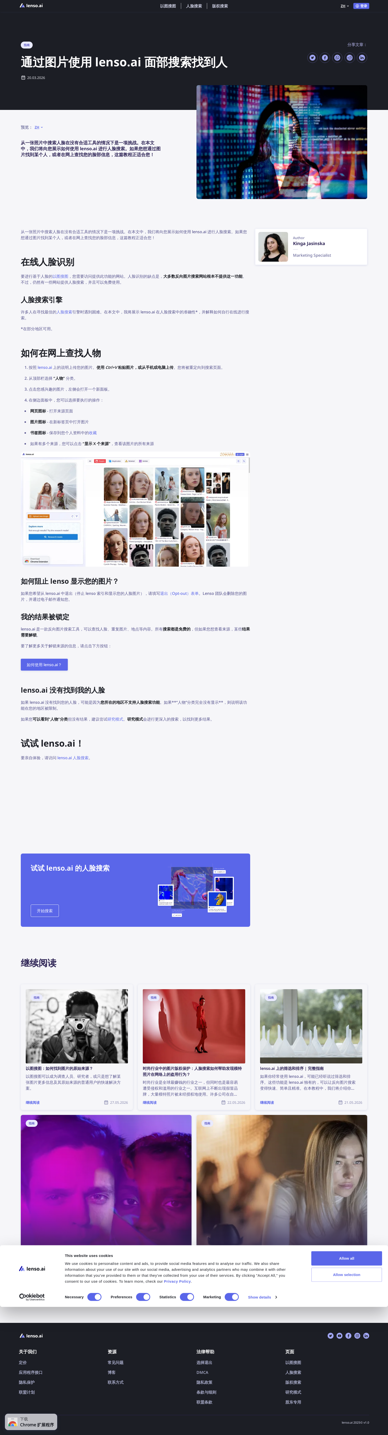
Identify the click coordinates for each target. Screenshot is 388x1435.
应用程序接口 (31, 1372)
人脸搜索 (194, 6)
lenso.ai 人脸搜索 (73, 757)
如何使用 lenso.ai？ (44, 664)
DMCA (202, 1372)
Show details (259, 1425)
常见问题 (115, 1362)
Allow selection (347, 1403)
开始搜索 (45, 910)
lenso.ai (45, 367)
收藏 (93, 432)
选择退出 (204, 1362)
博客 (112, 1372)
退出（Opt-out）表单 (179, 593)
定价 (23, 1362)
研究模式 (115, 719)
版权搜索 (220, 6)
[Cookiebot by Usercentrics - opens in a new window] (32, 1425)
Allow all (346, 1386)
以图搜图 (168, 6)
